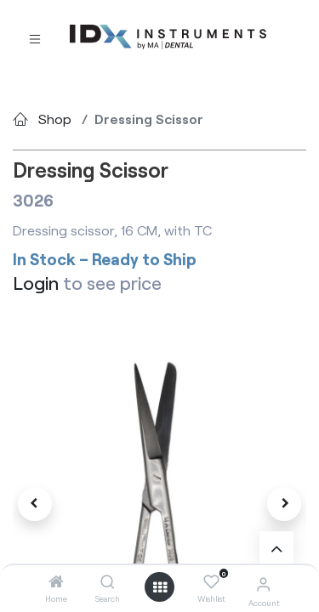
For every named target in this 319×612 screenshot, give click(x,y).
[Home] (56, 582)
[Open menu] (160, 587)
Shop (54, 118)
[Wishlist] (211, 582)
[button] (35, 504)
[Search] (108, 582)
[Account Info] (263, 583)
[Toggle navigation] (34, 37)
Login (36, 282)
